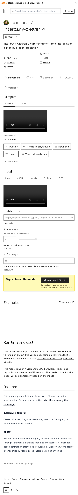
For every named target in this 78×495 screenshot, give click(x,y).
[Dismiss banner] (75, 3)
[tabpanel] (39, 228)
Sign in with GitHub (54, 280)
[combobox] (35, 11)
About (14, 479)
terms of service (48, 287)
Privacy (53, 479)
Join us (35, 479)
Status (62, 479)
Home (6, 479)
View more (67, 302)
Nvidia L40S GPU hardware (39, 368)
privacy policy (66, 287)
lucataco (19, 22)
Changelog (25, 479)
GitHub (46, 62)
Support (7, 483)
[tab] (7, 178)
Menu (68, 11)
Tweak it (11, 146)
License (11, 62)
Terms (44, 479)
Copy (9, 37)
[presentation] (15, 321)
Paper (10, 66)
